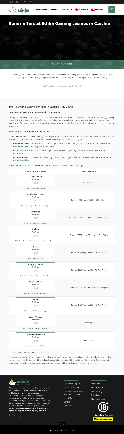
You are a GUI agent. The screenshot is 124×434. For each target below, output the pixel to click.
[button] (42, 9)
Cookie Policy (96, 391)
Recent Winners (72, 387)
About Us (68, 398)
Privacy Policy (97, 387)
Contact (67, 402)
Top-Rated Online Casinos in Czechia (62, 86)
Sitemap (67, 405)
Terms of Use (96, 383)
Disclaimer (95, 395)
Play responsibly (98, 399)
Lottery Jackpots (72, 383)
